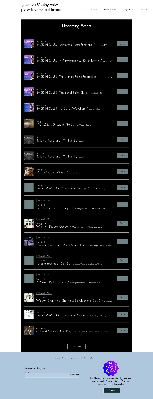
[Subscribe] (73, 374)
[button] (128, 9)
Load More (76, 346)
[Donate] (112, 390)
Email (26, 372)
